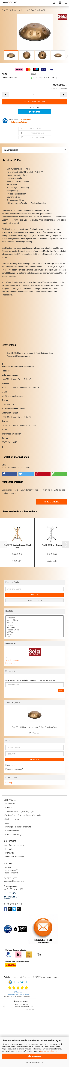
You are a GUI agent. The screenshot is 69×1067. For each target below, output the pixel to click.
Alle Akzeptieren (34, 1056)
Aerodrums (34, 618)
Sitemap (8, 783)
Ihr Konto (9, 849)
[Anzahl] (34, 94)
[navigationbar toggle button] (66, 3)
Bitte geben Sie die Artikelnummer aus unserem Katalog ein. (30, 680)
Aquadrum (34, 627)
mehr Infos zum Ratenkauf (19, 122)
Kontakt (8, 807)
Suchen (34, 595)
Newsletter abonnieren (14, 857)
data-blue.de (54, 977)
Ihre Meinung (51, 502)
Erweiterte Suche (34, 600)
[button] (66, 56)
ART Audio (34, 632)
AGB (7, 823)
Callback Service (12, 831)
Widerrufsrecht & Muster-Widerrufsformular (23, 815)
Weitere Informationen (34, 1062)
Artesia (34, 634)
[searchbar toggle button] (54, 3)
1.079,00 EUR (34, 733)
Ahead (34, 622)
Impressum (10, 804)
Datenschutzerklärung (48, 1051)
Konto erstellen (11, 765)
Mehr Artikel (10, 663)
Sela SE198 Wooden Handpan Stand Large (17, 546)
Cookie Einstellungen (14, 834)
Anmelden (34, 759)
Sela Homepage (12, 660)
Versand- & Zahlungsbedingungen (19, 811)
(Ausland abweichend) (50, 78)
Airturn (34, 625)
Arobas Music (34, 630)
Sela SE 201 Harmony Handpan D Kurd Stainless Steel (34, 727)
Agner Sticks (34, 620)
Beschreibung (11, 150)
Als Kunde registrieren (14, 845)
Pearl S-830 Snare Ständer (52, 545)
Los (60, 690)
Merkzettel (9, 853)
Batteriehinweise (12, 819)
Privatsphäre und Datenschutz (18, 827)
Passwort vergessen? (14, 769)
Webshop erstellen (11, 977)
